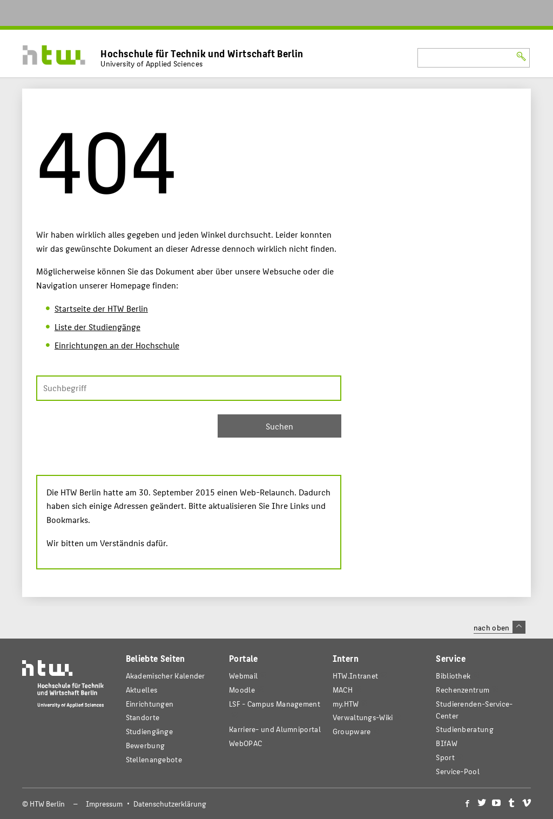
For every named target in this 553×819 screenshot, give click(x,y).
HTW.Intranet (356, 675)
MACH (343, 689)
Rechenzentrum (462, 689)
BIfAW (446, 743)
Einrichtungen (150, 703)
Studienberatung (464, 729)
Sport (445, 757)
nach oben (499, 627)
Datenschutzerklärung (169, 803)
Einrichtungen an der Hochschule (117, 345)
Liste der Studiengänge (97, 326)
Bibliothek (453, 675)
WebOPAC (245, 743)
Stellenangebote (154, 759)
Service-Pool (458, 771)
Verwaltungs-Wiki (363, 717)
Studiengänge (149, 731)
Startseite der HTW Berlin (101, 308)
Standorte (143, 717)
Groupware (352, 731)
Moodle (242, 689)
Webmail (243, 675)
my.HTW (346, 703)
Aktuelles (142, 689)
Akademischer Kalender (165, 675)
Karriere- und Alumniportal (275, 729)
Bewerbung (145, 745)
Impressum (104, 803)
